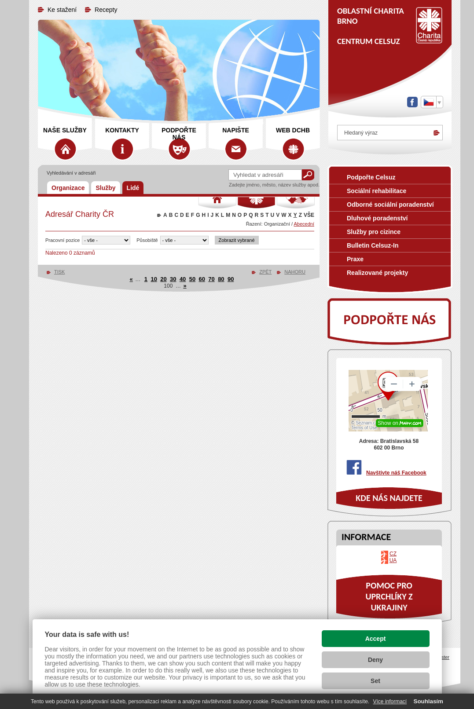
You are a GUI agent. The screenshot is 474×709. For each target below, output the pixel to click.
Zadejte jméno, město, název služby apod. (274, 184)
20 (163, 279)
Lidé (133, 187)
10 (154, 279)
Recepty (106, 9)
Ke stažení (62, 9)
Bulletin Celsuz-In (372, 245)
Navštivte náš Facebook (396, 473)
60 (202, 279)
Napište (235, 130)
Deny (375, 659)
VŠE (309, 215)
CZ (393, 554)
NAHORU (294, 271)
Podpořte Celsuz (371, 177)
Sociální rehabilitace (376, 190)
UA (393, 560)
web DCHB (293, 130)
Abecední (304, 224)
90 (231, 279)
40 (183, 279)
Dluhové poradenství (377, 218)
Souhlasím (428, 701)
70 (211, 279)
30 (173, 279)
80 (221, 279)
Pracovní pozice (62, 240)
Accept (375, 638)
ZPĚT (265, 271)
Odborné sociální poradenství (390, 204)
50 (192, 279)
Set (375, 680)
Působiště (147, 240)
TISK (59, 271)
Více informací (390, 701)
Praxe (355, 259)
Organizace (68, 187)
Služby (105, 187)
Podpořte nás (179, 134)
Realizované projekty (377, 272)
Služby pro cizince (374, 231)
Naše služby (65, 130)
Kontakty (122, 130)
